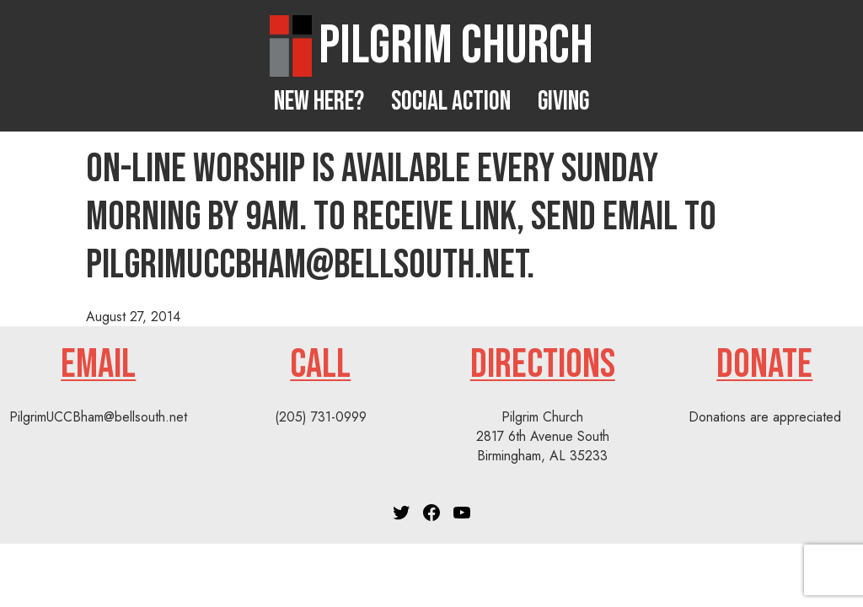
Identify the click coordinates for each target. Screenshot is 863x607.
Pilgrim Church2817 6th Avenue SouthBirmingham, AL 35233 (542, 436)
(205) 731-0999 (321, 417)
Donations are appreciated (765, 417)
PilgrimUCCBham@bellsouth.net (98, 417)
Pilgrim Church (456, 45)
